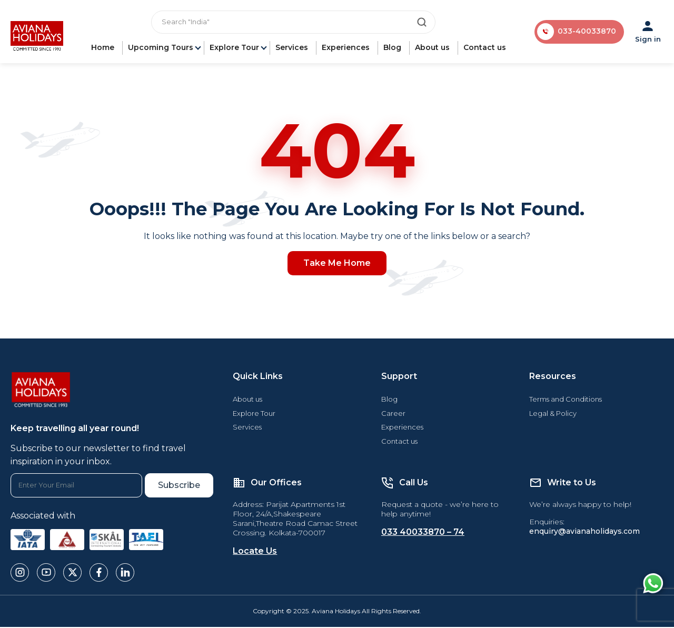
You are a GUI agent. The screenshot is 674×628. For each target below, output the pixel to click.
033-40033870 (587, 32)
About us (433, 48)
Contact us (485, 48)
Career (393, 414)
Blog (393, 48)
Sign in (648, 32)
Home (103, 48)
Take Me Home (337, 264)
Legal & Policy (553, 414)
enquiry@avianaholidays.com (584, 532)
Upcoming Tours (161, 48)
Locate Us (255, 552)
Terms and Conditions (565, 400)
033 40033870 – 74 (422, 534)
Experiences (347, 48)
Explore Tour (235, 48)
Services (292, 48)
